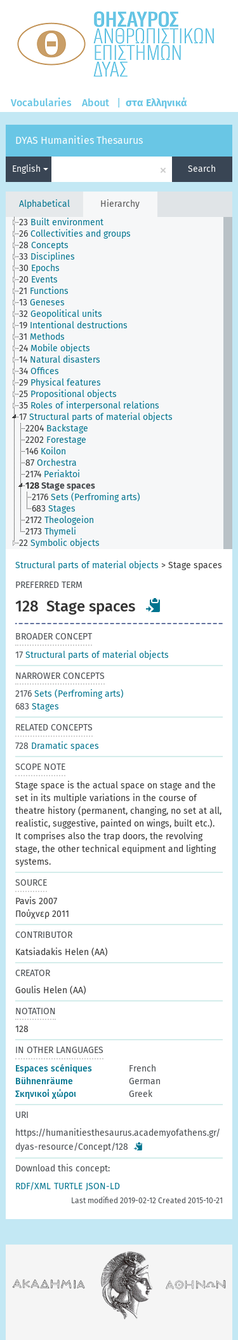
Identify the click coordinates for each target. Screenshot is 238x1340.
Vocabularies (41, 103)
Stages (37, 706)
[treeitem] (66, 222)
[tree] (119, 383)
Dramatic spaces (57, 746)
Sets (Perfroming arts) (69, 693)
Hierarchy (120, 204)
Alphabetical (44, 204)
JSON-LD (103, 1186)
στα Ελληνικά (156, 103)
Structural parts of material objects (87, 565)
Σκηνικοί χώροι (45, 1094)
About (95, 103)
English (30, 169)
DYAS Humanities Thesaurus (79, 140)
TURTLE (68, 1186)
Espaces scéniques (53, 1068)
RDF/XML (33, 1186)
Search (202, 169)
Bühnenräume (44, 1081)
